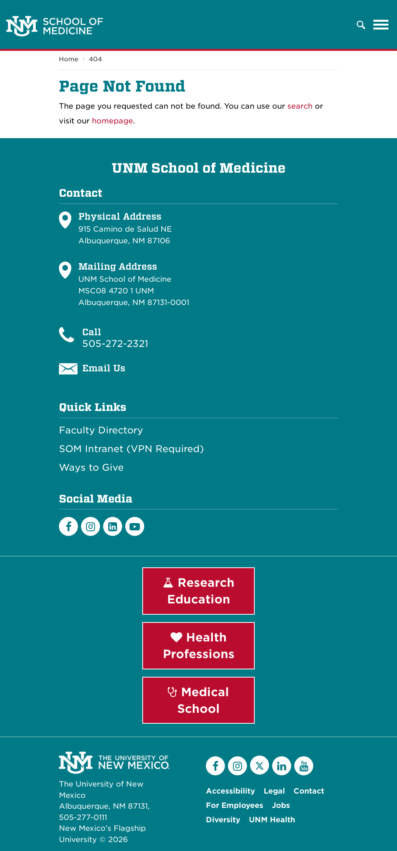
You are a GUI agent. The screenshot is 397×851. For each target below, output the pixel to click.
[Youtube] (134, 526)
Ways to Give (91, 467)
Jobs (281, 805)
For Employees (234, 805)
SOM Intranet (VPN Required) (131, 449)
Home (68, 59)
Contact (308, 791)
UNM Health (272, 819)
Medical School (198, 700)
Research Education (199, 590)
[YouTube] (303, 765)
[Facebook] (68, 526)
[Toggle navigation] (381, 25)
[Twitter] (259, 765)
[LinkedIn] (112, 526)
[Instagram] (90, 526)
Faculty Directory (101, 430)
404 (95, 59)
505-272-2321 (115, 343)
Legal (274, 791)
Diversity (223, 819)
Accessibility (230, 791)
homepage (112, 120)
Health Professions (199, 645)
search (299, 106)
